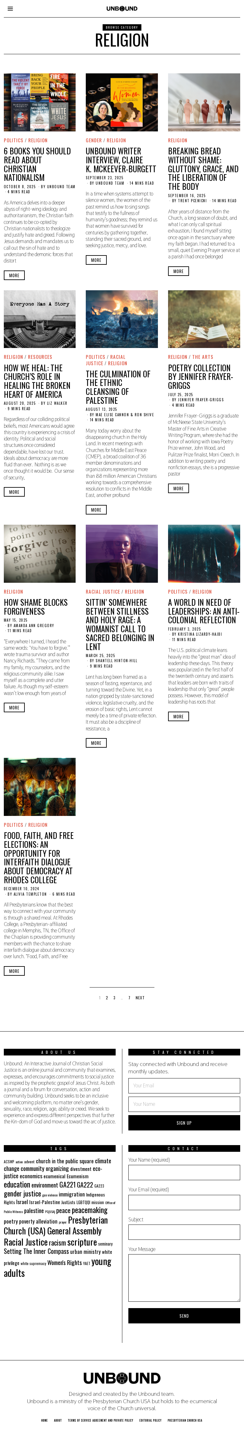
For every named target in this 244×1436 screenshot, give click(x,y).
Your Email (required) (184, 1198)
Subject (184, 1228)
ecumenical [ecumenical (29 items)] (54, 1176)
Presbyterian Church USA (185, 1420)
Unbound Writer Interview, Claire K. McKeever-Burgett (121, 159)
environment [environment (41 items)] (44, 1185)
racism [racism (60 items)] (57, 1242)
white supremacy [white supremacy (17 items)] (33, 1263)
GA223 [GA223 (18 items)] (99, 1185)
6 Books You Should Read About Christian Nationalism (37, 164)
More (14, 275)
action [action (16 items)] (19, 1161)
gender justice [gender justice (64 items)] (22, 1193)
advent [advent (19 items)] (29, 1161)
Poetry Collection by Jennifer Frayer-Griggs (200, 376)
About (58, 1420)
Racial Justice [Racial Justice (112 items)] (26, 1241)
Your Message (184, 1274)
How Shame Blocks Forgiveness (36, 606)
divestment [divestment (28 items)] (81, 1168)
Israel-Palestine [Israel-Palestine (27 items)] (44, 1201)
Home (44, 1420)
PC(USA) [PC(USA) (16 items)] (50, 1211)
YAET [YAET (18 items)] (86, 1263)
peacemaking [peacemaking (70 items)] (89, 1209)
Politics (14, 140)
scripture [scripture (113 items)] (82, 1241)
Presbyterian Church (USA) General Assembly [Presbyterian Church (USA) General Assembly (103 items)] (56, 1225)
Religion (38, 140)
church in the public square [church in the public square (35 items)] (65, 1161)
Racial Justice (103, 591)
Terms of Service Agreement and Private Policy (100, 1420)
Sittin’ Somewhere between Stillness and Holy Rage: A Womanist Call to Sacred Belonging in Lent (120, 624)
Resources (40, 356)
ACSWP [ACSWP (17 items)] (9, 1161)
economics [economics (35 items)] (31, 1176)
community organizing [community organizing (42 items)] (45, 1168)
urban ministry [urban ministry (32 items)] (85, 1251)
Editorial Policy (150, 1420)
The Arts (203, 356)
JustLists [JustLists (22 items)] (68, 1202)
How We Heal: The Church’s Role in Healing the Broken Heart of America (37, 381)
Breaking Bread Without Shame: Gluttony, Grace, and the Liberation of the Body (203, 168)
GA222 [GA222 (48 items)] (85, 1184)
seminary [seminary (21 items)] (105, 1244)
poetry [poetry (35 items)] (11, 1221)
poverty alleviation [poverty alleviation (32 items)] (38, 1221)
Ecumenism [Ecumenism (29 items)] (78, 1176)
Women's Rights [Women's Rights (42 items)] (64, 1262)
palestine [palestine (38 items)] (34, 1210)
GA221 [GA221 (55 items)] (67, 1184)
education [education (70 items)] (17, 1184)
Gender (94, 140)
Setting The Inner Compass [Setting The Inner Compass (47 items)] (36, 1251)
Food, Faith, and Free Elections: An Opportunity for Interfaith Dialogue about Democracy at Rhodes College (39, 857)
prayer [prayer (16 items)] (63, 1222)
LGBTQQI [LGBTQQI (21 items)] (83, 1202)
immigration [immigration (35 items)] (72, 1194)
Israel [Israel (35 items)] (22, 1201)
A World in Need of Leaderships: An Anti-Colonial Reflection (204, 610)
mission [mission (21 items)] (98, 1202)
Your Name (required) (184, 1168)
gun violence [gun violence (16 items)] (50, 1194)
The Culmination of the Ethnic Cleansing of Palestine (118, 387)
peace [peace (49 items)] (63, 1210)
